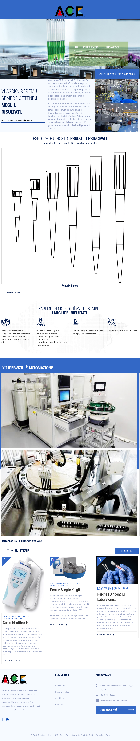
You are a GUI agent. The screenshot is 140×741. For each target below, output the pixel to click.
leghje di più (12, 292)
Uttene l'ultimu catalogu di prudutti (23, 120)
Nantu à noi (60, 686)
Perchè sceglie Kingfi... (66, 590)
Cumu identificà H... (17, 623)
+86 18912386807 (107, 695)
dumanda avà (108, 710)
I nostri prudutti (62, 692)
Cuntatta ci (60, 704)
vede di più (126, 551)
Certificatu (60, 698)
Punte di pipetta (70, 285)
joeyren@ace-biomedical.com (113, 700)
